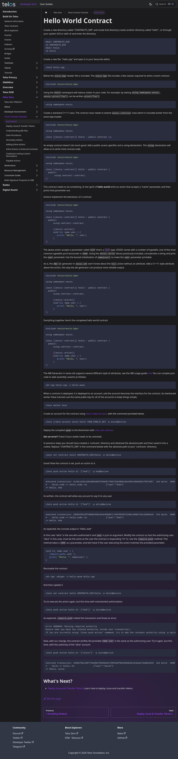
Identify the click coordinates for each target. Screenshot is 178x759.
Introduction (10, 11)
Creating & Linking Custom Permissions (18, 154)
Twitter (18, 737)
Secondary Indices (14, 140)
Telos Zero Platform (13, 102)
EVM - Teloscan (74, 737)
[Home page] (46, 12)
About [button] (7, 106)
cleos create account (96, 413)
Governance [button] (9, 165)
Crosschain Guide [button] (12, 175)
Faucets (7, 35)
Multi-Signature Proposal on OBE (19, 180)
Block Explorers (11, 30)
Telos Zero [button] (8, 97)
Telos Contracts (11, 26)
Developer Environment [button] (15, 111)
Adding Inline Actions (15, 144)
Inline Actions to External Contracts (22, 149)
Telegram (19, 746)
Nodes (7, 58)
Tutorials (8, 72)
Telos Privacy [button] (10, 77)
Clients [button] (7, 68)
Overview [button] (8, 87)
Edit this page (52, 698)
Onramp (9, 49)
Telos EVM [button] (8, 92)
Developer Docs (28, 4)
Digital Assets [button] (10, 189)
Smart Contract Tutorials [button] (15, 116)
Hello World (11, 121)
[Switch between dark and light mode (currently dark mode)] (150, 4)
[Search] (165, 4)
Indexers (8, 44)
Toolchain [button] (8, 63)
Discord (18, 733)
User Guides (46, 4)
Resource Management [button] (15, 170)
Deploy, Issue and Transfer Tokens (65, 688)
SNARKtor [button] (8, 82)
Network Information (14, 21)
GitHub (122, 737)
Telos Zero (71, 733)
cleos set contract (104, 430)
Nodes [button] (6, 184)
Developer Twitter (23, 742)
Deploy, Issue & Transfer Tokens (20, 126)
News (121, 733)
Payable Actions (13, 160)
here (150, 373)
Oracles (7, 39)
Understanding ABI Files (17, 130)
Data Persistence (13, 135)
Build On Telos (10, 16)
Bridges (7, 53)
